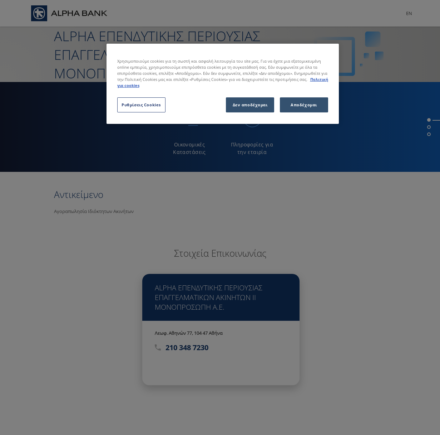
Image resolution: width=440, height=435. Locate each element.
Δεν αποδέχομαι (250, 104)
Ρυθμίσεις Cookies (141, 104)
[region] (223, 84)
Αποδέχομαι (304, 104)
